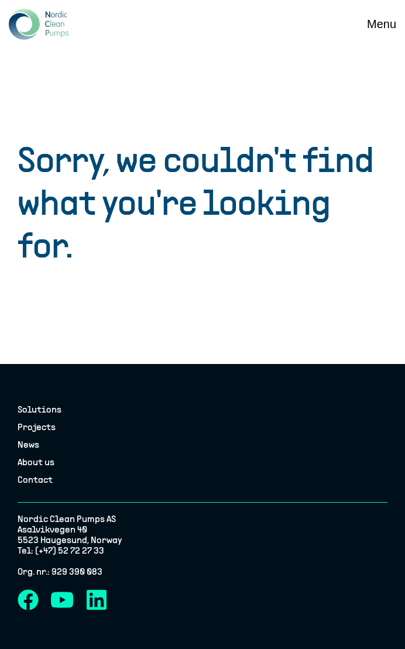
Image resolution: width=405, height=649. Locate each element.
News (28, 445)
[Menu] (381, 24)
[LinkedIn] (96, 599)
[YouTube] (62, 599)
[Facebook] (28, 599)
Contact (35, 480)
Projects (37, 428)
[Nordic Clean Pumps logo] (38, 24)
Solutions (39, 410)
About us (36, 463)
